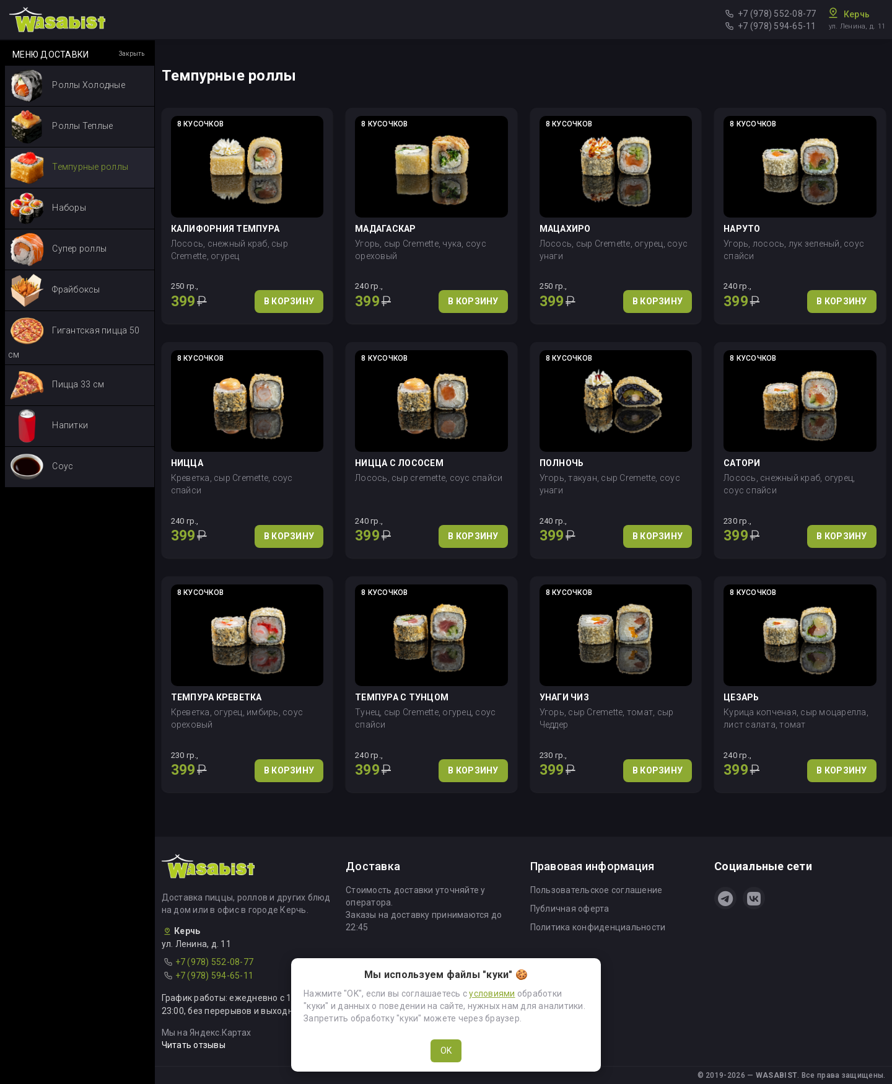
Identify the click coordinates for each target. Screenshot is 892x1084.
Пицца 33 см (57, 385)
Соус (41, 467)
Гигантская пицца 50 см (73, 336)
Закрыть (131, 53)
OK (446, 1050)
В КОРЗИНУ (289, 301)
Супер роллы (58, 249)
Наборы (48, 209)
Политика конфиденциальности (598, 927)
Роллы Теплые (61, 127)
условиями (492, 993)
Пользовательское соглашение (596, 890)
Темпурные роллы (69, 168)
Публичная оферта (570, 909)
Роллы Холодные (67, 86)
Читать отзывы (193, 1045)
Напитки (49, 426)
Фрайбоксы (55, 290)
